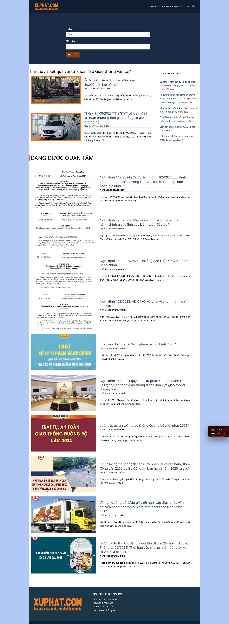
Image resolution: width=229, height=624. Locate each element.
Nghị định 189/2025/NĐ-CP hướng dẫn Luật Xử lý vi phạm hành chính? (143, 262)
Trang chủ (153, 6)
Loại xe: (69, 29)
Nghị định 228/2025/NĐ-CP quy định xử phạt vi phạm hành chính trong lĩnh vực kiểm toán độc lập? (144, 222)
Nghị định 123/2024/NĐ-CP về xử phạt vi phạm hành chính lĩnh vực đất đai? (144, 303)
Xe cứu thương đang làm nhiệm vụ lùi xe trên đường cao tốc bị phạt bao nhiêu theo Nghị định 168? (178, 98)
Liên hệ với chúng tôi (104, 609)
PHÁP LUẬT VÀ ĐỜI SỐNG (173, 6)
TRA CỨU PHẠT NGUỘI (218, 431)
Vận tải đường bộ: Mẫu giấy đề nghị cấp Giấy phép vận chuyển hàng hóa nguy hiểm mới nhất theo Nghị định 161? (144, 506)
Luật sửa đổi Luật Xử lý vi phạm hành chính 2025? (137, 344)
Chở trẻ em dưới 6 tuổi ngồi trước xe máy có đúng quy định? (178, 109)
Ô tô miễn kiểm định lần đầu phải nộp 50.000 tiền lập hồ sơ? (112, 82)
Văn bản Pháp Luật (103, 602)
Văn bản (191, 6)
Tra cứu (73, 54)
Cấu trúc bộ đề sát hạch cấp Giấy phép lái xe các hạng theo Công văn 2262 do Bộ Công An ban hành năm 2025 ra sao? (144, 466)
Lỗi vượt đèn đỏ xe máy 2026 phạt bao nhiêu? (177, 128)
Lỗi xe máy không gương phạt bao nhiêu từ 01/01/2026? (177, 138)
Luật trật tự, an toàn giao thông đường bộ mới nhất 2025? (143, 425)
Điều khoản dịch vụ (103, 606)
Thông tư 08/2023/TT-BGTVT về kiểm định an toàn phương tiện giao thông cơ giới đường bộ (115, 117)
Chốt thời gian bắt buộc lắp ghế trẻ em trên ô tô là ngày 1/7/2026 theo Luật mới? (178, 85)
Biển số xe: (71, 41)
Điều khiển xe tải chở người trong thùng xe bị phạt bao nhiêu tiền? (177, 119)
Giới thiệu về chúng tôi (105, 598)
